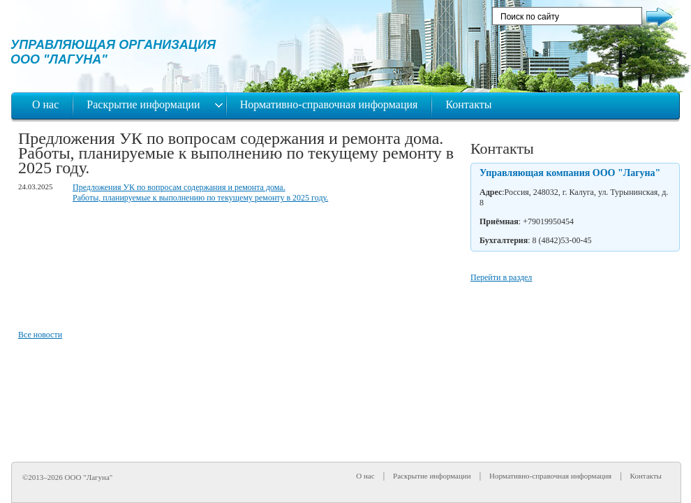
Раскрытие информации (144, 104)
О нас (45, 104)
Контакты (468, 104)
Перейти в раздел (501, 277)
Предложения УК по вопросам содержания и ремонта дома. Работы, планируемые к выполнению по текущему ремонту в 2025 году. (200, 192)
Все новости (40, 335)
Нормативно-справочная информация (329, 104)
